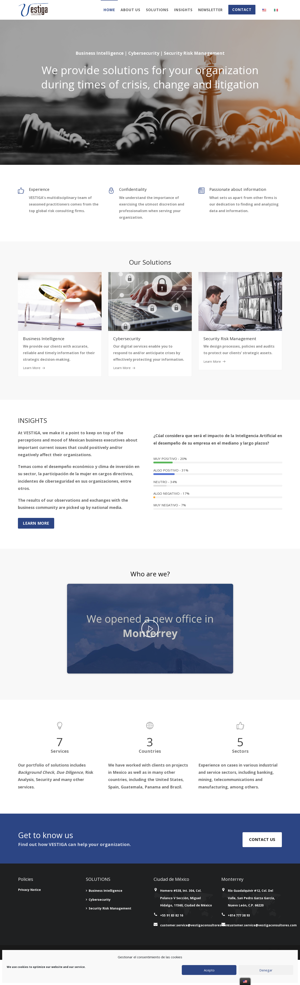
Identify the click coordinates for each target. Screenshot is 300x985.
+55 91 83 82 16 (171, 915)
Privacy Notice (29, 890)
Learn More (31, 368)
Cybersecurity (100, 899)
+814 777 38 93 (239, 915)
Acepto (209, 970)
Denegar (265, 970)
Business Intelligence (105, 890)
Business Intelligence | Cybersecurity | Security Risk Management (150, 53)
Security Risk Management (110, 908)
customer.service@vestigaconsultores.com (194, 925)
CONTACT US (262, 839)
